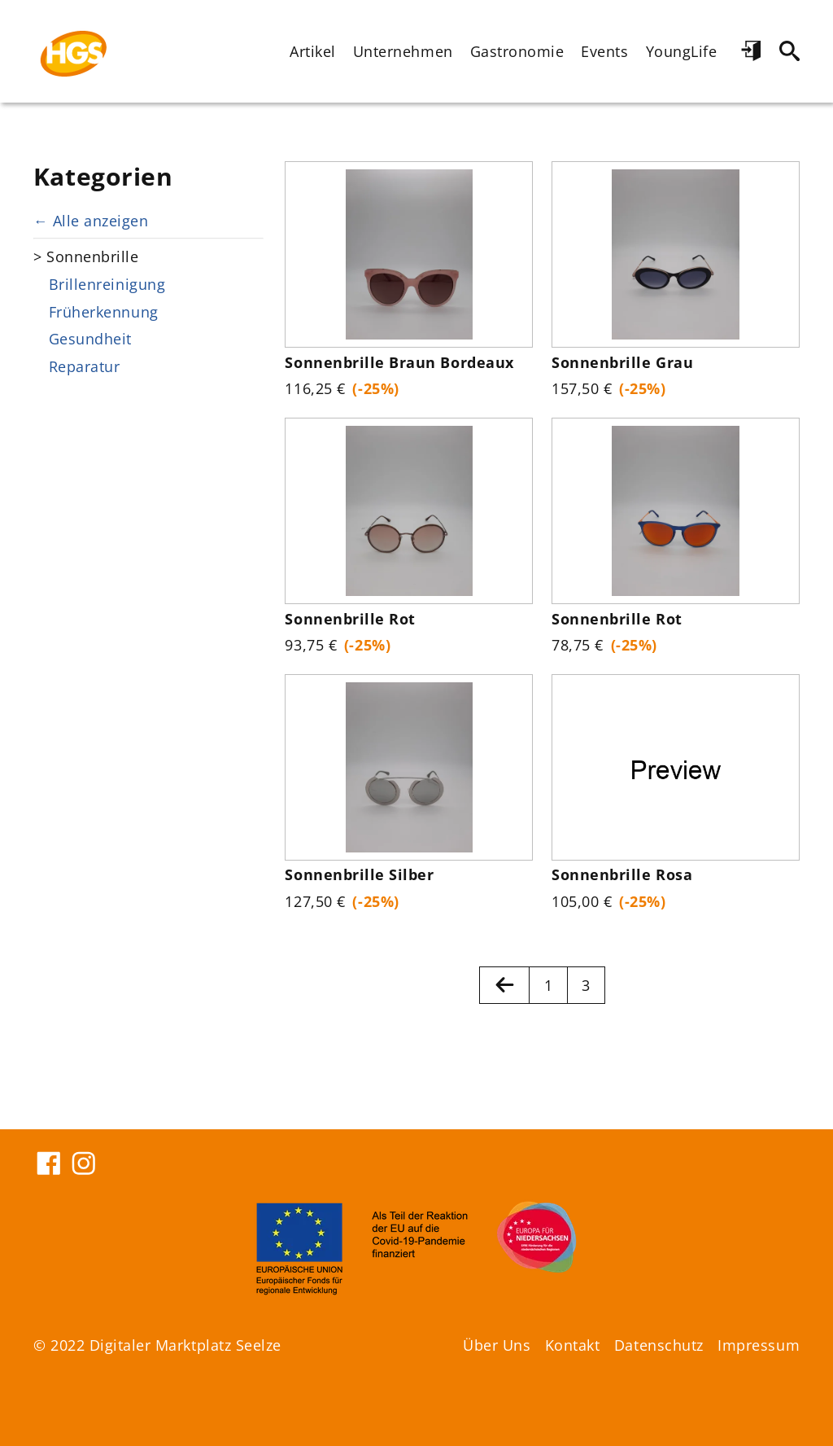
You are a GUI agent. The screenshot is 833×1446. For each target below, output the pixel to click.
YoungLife (681, 51)
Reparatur (84, 366)
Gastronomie (517, 51)
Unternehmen (403, 51)
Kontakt (572, 1345)
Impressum (758, 1345)
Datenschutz (659, 1345)
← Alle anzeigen (90, 220)
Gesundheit (90, 338)
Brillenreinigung (107, 284)
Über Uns (496, 1345)
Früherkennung (104, 312)
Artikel (313, 51)
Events (604, 51)
